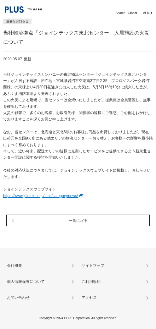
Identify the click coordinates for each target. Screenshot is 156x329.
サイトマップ (93, 265)
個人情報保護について (26, 281)
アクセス (89, 297)
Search (120, 13)
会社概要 (14, 265)
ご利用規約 (91, 281)
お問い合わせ (18, 297)
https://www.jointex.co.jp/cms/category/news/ (40, 196)
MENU (147, 13)
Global (132, 13)
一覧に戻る (78, 220)
